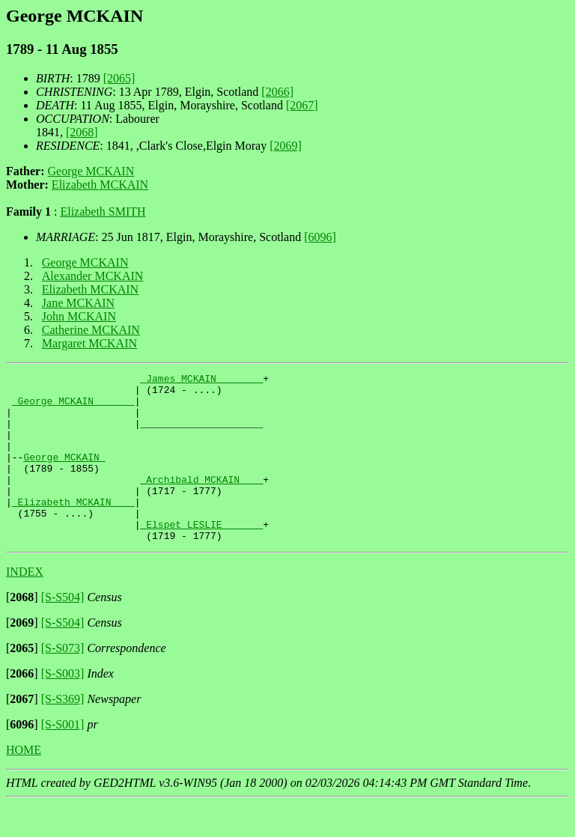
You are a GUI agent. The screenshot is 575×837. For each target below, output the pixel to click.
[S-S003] (63, 707)
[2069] (286, 145)
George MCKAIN (91, 171)
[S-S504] (63, 630)
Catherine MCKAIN (91, 329)
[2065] (119, 78)
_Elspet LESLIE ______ (201, 555)
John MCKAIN (79, 316)
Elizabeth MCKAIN (100, 184)
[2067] (302, 105)
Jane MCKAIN (78, 302)
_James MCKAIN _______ (201, 380)
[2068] (82, 132)
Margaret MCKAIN (89, 343)
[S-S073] (63, 681)
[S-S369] (63, 732)
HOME (23, 783)
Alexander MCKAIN (93, 276)
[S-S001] (63, 758)
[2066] (277, 91)
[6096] (320, 237)
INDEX (24, 605)
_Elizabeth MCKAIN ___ (73, 528)
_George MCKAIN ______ (73, 407)
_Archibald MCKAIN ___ (201, 501)
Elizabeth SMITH (102, 211)
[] (22, 630)
